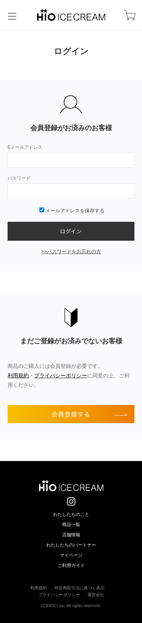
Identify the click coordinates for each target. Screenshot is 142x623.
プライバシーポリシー (60, 375)
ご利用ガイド (71, 565)
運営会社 (95, 594)
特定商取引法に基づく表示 (80, 588)
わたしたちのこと (71, 514)
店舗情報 (71, 534)
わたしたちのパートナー (71, 545)
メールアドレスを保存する (72, 210)
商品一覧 (71, 524)
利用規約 (18, 375)
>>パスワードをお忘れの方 (71, 251)
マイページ (71, 555)
